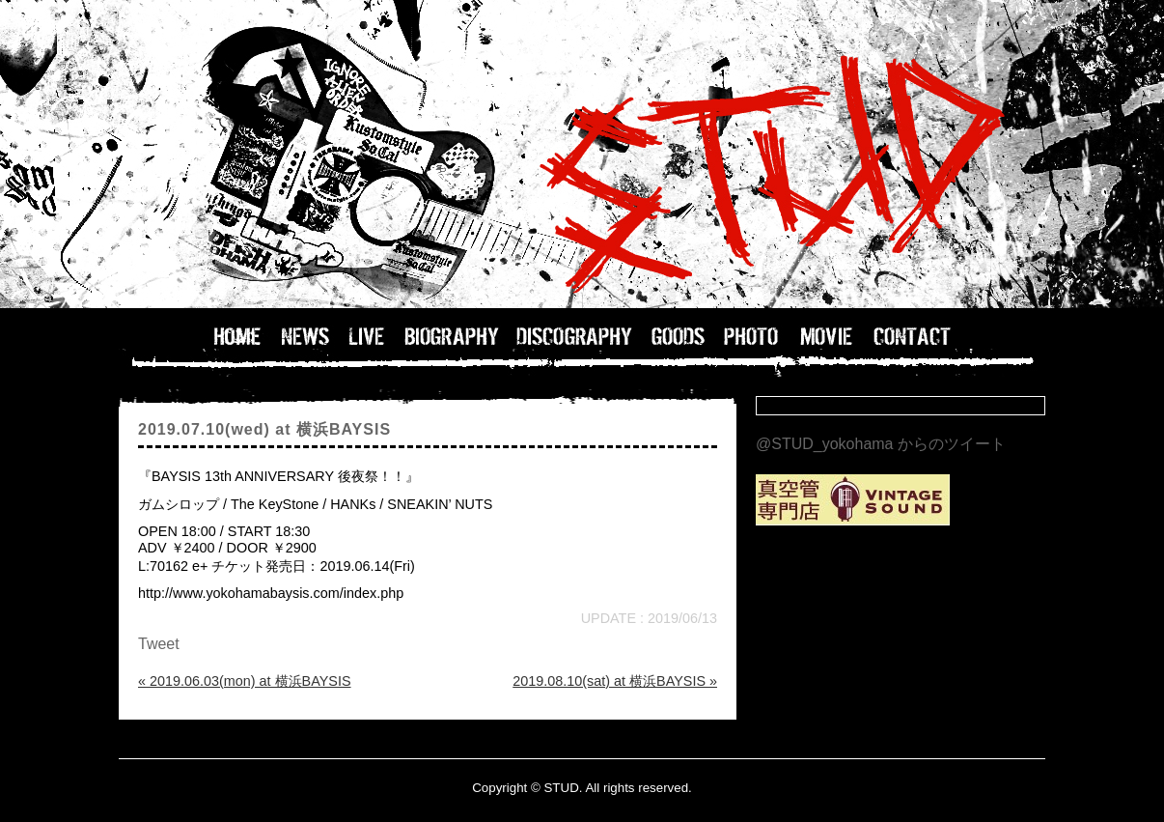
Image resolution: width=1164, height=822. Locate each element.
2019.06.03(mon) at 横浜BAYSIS (244, 681)
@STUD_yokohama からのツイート (881, 444)
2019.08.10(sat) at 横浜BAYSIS (615, 681)
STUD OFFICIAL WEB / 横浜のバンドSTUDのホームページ (582, 154)
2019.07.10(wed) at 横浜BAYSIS (264, 429)
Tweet (159, 644)
